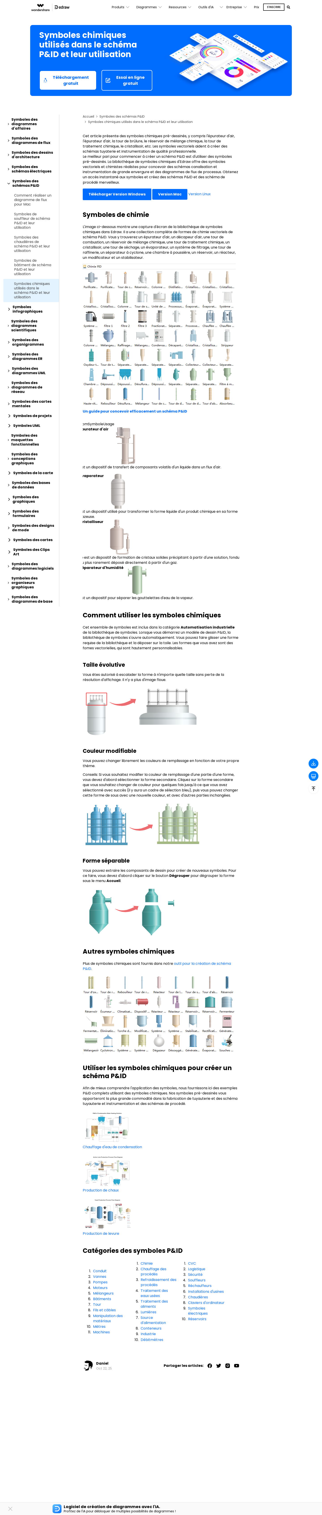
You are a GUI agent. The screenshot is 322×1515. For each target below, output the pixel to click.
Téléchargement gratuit (66, 80)
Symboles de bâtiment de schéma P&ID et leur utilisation (32, 267)
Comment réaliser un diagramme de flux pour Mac (32, 200)
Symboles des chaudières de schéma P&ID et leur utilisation (32, 244)
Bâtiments (102, 1298)
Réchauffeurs (200, 1285)
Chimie (147, 1263)
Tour (97, 1304)
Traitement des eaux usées (154, 1293)
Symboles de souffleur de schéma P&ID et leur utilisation (32, 221)
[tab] (31, 124)
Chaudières (198, 1297)
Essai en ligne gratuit (125, 80)
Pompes (100, 1282)
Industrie (148, 1334)
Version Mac (170, 194)
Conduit (100, 1271)
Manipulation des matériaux (108, 1318)
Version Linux (199, 194)
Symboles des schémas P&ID (122, 116)
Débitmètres (152, 1339)
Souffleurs (196, 1280)
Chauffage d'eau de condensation (112, 1147)
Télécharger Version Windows (117, 194)
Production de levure (101, 1233)
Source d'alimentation (153, 1320)
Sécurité (195, 1274)
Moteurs (100, 1287)
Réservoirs (197, 1319)
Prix (256, 7)
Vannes (99, 1276)
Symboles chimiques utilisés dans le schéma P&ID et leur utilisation (32, 290)
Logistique (196, 1269)
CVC (192, 1263)
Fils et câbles (104, 1310)
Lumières (148, 1312)
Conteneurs (151, 1328)
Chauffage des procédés (153, 1271)
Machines (101, 1332)
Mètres (99, 1326)
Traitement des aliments (154, 1304)
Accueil (88, 116)
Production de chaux (101, 1190)
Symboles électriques (198, 1311)
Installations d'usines (206, 1291)
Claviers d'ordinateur (206, 1302)
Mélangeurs (103, 1293)
